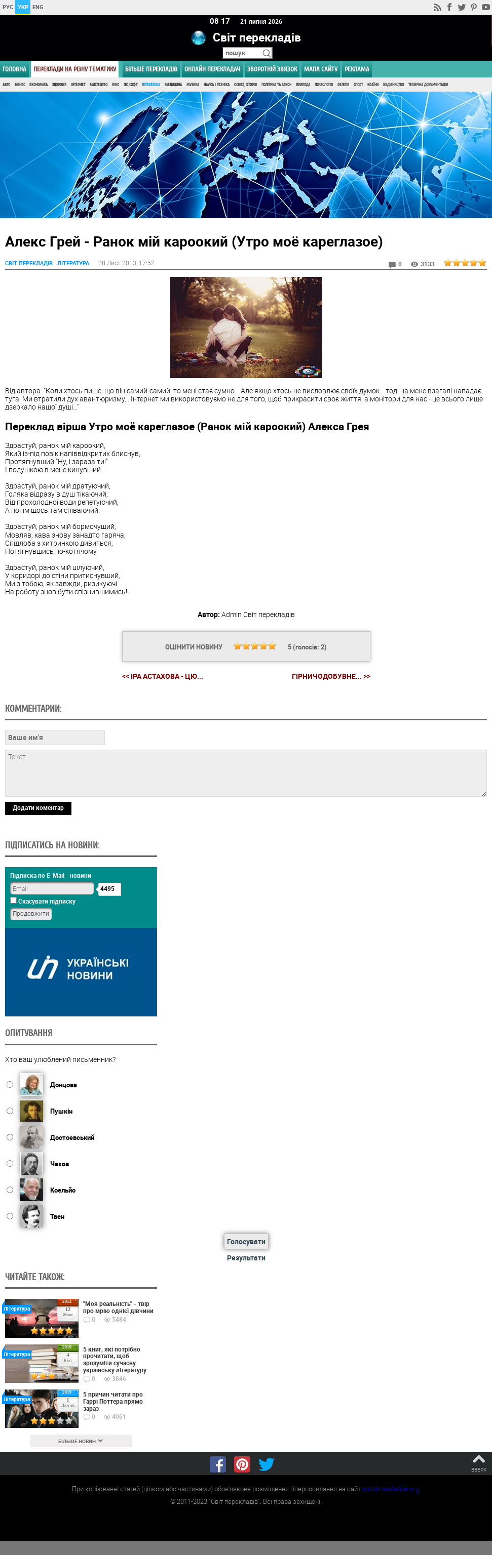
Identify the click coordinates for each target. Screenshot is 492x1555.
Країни (373, 85)
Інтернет (78, 85)
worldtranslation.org (390, 1488)
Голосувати (246, 1242)
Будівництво (393, 85)
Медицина (173, 85)
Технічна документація (428, 85)
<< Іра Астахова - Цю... (162, 676)
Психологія (324, 85)
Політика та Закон (276, 85)
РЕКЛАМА (357, 69)
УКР (23, 7)
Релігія (343, 85)
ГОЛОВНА (14, 69)
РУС (8, 7)
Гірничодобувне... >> (331, 676)
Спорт (358, 85)
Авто (6, 85)
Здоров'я (59, 85)
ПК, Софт (130, 85)
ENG (38, 7)
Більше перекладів (151, 69)
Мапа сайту (320, 69)
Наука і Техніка (217, 85)
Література (151, 85)
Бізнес (20, 85)
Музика (192, 85)
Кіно (115, 85)
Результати (246, 1257)
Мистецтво (98, 85)
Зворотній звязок (272, 69)
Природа (303, 85)
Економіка (38, 85)
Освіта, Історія (245, 85)
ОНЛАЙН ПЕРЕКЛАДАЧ (212, 69)
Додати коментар (38, 808)
